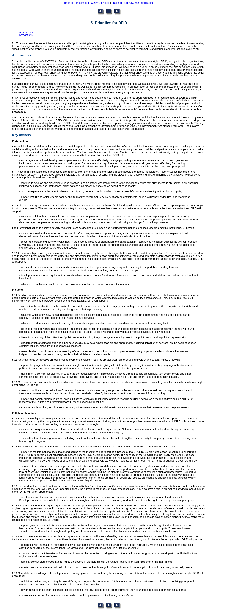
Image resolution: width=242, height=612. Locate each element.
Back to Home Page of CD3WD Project (86, 2)
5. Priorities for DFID (109, 23)
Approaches (26, 32)
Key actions (26, 35)
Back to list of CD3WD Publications (133, 2)
